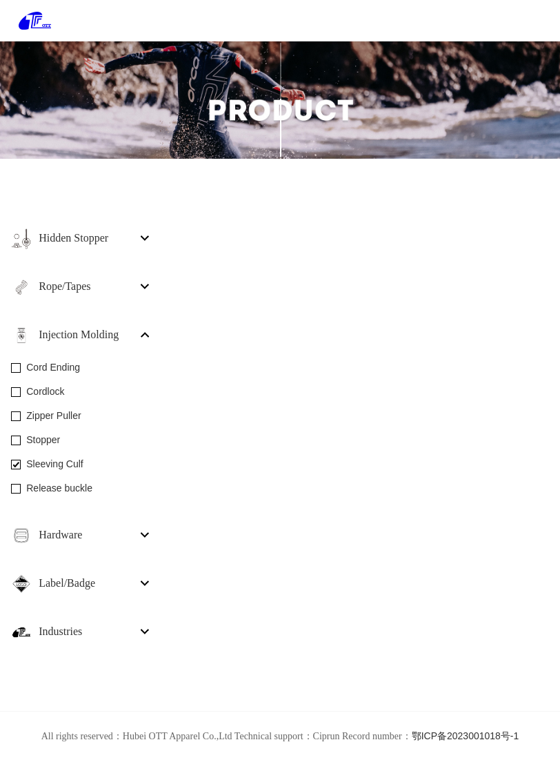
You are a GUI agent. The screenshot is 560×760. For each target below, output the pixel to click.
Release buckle (59, 488)
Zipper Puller (53, 415)
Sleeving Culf (54, 463)
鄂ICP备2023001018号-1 (465, 735)
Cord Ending (53, 367)
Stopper (43, 439)
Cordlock (45, 391)
